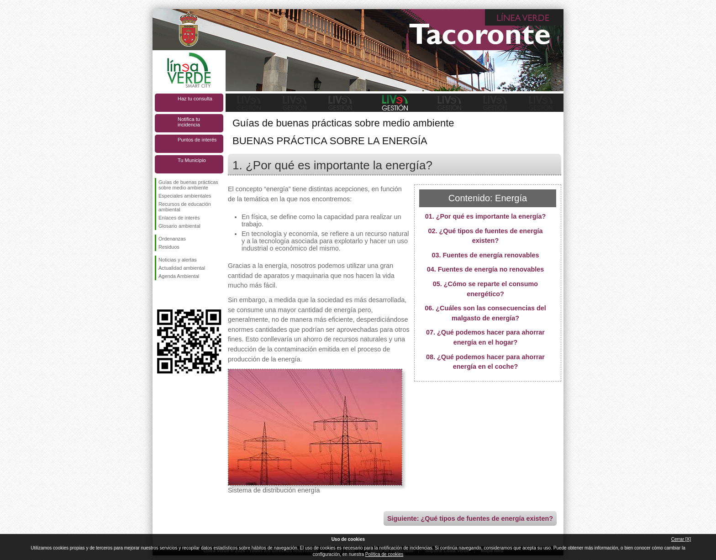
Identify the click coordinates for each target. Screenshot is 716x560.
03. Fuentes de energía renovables (485, 255)
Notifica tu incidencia (189, 121)
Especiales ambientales (184, 196)
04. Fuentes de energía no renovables (485, 269)
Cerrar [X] (681, 539)
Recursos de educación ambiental (184, 206)
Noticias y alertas (177, 259)
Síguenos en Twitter (175, 294)
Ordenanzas (172, 238)
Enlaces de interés (179, 217)
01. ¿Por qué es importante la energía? (485, 216)
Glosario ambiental (179, 226)
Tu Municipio (192, 160)
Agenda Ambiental (178, 276)
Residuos (168, 247)
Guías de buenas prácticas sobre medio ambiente (188, 184)
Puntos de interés (197, 139)
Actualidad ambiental (181, 268)
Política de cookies (384, 554)
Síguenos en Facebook (160, 294)
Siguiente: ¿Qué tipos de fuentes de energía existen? (470, 518)
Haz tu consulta (195, 98)
